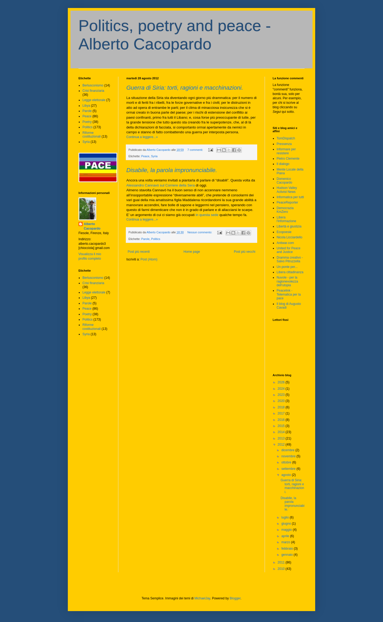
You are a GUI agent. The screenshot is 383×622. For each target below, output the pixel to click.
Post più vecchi (244, 252)
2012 (282, 444)
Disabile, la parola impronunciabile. (171, 170)
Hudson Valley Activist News (287, 189)
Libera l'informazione (286, 219)
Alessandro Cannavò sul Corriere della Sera (160, 185)
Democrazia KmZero (285, 210)
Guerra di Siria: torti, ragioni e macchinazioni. (184, 87)
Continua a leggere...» (142, 137)
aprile (285, 536)
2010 (282, 569)
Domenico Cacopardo (284, 180)
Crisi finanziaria (93, 91)
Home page (192, 252)
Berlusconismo (92, 85)
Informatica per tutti (290, 197)
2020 (282, 401)
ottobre (286, 462)
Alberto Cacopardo (92, 226)
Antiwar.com (285, 243)
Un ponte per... (287, 267)
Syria (154, 156)
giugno (286, 523)
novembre (289, 456)
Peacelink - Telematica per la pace (289, 294)
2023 (282, 395)
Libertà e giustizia (289, 226)
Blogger (235, 598)
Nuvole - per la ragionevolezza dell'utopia (287, 281)
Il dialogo (283, 164)
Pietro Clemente (288, 158)
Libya (86, 105)
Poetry (87, 122)
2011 (282, 562)
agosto (286, 475)
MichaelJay (202, 598)
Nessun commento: (200, 232)
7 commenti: (196, 149)
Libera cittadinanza (290, 272)
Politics (155, 238)
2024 (282, 389)
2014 (282, 432)
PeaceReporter (287, 202)
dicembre (288, 450)
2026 (282, 382)
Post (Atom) (148, 259)
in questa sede (206, 215)
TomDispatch (286, 138)
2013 (282, 438)
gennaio (287, 555)
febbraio (287, 548)
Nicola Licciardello (289, 237)
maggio (287, 530)
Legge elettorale (93, 100)
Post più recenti (139, 252)
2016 (282, 420)
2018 (282, 407)
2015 (282, 426)
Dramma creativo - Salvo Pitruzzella (290, 259)
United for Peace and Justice (288, 250)
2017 (282, 413)
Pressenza (284, 144)
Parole (145, 238)
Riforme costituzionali (91, 134)
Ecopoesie (284, 232)
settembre (289, 469)
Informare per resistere (286, 151)
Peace (145, 156)
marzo (286, 542)
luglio (285, 517)
